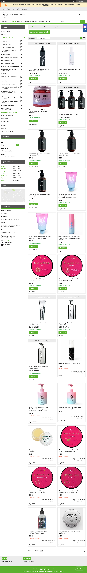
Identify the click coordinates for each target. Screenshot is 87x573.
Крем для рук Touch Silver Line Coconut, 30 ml (38, 323)
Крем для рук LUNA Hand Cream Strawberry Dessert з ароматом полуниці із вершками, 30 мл (68, 196)
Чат (79, 568)
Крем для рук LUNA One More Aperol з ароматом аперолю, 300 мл (70, 408)
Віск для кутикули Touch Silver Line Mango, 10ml (69, 532)
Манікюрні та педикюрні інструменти (9, 70)
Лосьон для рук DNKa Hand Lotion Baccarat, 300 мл (39, 195)
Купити (34, 78)
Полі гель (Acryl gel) (8, 47)
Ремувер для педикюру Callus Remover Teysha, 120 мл (38, 532)
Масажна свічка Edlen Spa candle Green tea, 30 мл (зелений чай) (69, 491)
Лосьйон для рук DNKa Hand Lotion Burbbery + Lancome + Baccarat (69, 113)
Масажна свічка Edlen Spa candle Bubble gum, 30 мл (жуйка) (39, 491)
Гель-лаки (5, 41)
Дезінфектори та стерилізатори (7, 109)
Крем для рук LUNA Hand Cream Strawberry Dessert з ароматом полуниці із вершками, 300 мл (39, 409)
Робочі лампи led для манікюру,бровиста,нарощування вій (12, 93)
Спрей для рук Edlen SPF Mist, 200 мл (69, 69)
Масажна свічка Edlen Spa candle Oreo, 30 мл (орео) (39, 279)
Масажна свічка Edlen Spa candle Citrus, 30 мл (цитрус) (69, 279)
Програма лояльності (30, 21)
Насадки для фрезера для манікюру (10, 101)
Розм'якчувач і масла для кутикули (9, 50)
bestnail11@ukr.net (8, 241)
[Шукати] (82, 21)
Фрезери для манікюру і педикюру (9, 97)
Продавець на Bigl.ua (43, 569)
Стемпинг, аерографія (8, 84)
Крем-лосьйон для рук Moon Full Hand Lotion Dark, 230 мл (39, 69)
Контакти (41, 21)
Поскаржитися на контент (43, 571)
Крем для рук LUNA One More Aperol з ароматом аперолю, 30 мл (40, 237)
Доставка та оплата (7, 131)
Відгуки (3, 128)
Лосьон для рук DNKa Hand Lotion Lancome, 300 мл (69, 154)
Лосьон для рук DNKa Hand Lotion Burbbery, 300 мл (39, 154)
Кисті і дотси (6, 54)
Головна (4, 21)
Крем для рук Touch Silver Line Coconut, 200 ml (68, 323)
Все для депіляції (7, 115)
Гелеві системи (6, 44)
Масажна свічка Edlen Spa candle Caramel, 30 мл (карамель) (69, 450)
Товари (11, 21)
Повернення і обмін (28, 561)
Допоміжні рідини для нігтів (10, 57)
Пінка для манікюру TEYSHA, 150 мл (70, 363)
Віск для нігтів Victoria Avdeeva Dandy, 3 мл (38, 450)
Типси (4, 73)
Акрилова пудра (7, 60)
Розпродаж (5, 121)
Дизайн (4, 81)
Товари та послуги (37, 27)
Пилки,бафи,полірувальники (10, 66)
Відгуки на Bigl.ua (7, 561)
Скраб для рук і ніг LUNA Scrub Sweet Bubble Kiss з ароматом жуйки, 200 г (38, 111)
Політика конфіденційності (57, 571)
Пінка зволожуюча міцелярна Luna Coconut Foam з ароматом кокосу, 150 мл (69, 238)
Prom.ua (52, 568)
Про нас (19, 21)
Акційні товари (5, 31)
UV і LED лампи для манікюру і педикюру (11, 87)
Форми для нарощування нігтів (9, 77)
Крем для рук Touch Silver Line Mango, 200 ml (38, 367)
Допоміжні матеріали (8, 63)
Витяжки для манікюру (8, 105)
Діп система (5, 118)
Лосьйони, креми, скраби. (9, 112)
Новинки (3, 34)
